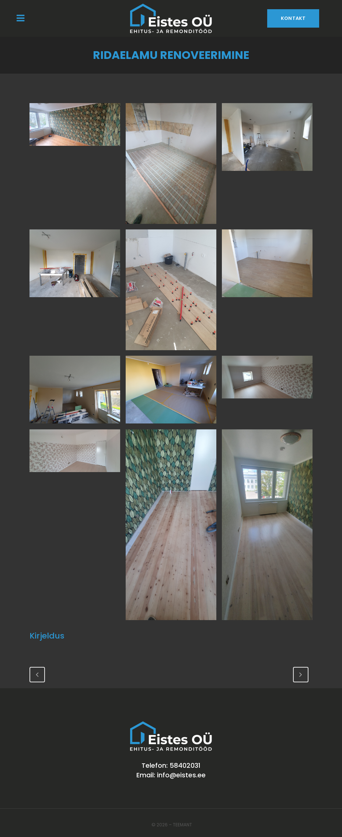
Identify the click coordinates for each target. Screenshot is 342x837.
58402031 (185, 765)
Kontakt (293, 18)
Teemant (182, 825)
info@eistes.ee (181, 775)
